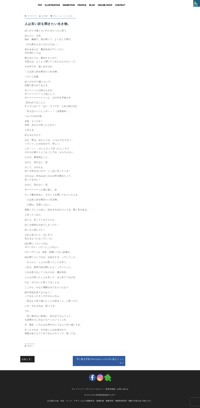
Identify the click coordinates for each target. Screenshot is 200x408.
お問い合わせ (122, 389)
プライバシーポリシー (94, 389)
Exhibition (69, 5)
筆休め (30, 346)
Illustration (52, 5)
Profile (82, 5)
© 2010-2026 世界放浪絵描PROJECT (100, 395)
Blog (92, 5)
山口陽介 (44, 16)
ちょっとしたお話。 (66, 16)
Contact (120, 5)
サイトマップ (77, 389)
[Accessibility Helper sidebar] (196, 3)
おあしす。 (27, 359)
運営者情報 (110, 389)
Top (40, 5)
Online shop (105, 5)
